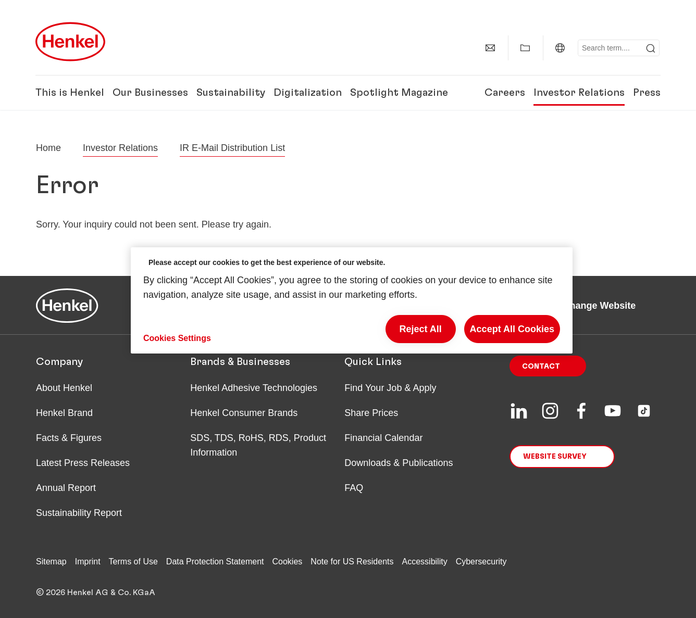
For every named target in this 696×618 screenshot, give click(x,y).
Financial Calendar (383, 438)
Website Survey (555, 456)
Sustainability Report (79, 513)
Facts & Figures (69, 438)
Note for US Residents (351, 561)
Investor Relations (579, 92)
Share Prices (371, 413)
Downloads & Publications (398, 463)
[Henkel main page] (70, 41)
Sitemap (51, 561)
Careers (504, 92)
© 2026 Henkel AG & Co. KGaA (95, 592)
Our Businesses (150, 92)
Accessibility (425, 561)
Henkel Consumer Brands (243, 413)
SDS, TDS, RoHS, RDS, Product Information (258, 445)
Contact (541, 366)
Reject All (420, 329)
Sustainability (230, 92)
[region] (352, 300)
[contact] (490, 47)
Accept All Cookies (512, 329)
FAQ (353, 488)
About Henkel (64, 388)
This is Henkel (69, 92)
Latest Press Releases (83, 463)
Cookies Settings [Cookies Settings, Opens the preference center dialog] (177, 338)
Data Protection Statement (215, 561)
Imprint (88, 561)
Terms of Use (133, 561)
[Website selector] (560, 47)
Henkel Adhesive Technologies (253, 388)
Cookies (287, 561)
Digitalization (308, 92)
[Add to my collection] (525, 47)
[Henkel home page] (48, 148)
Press (647, 92)
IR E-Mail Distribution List (232, 148)
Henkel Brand (64, 413)
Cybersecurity (481, 561)
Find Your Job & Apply (390, 388)
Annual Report (66, 488)
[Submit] (650, 48)
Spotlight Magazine (399, 92)
